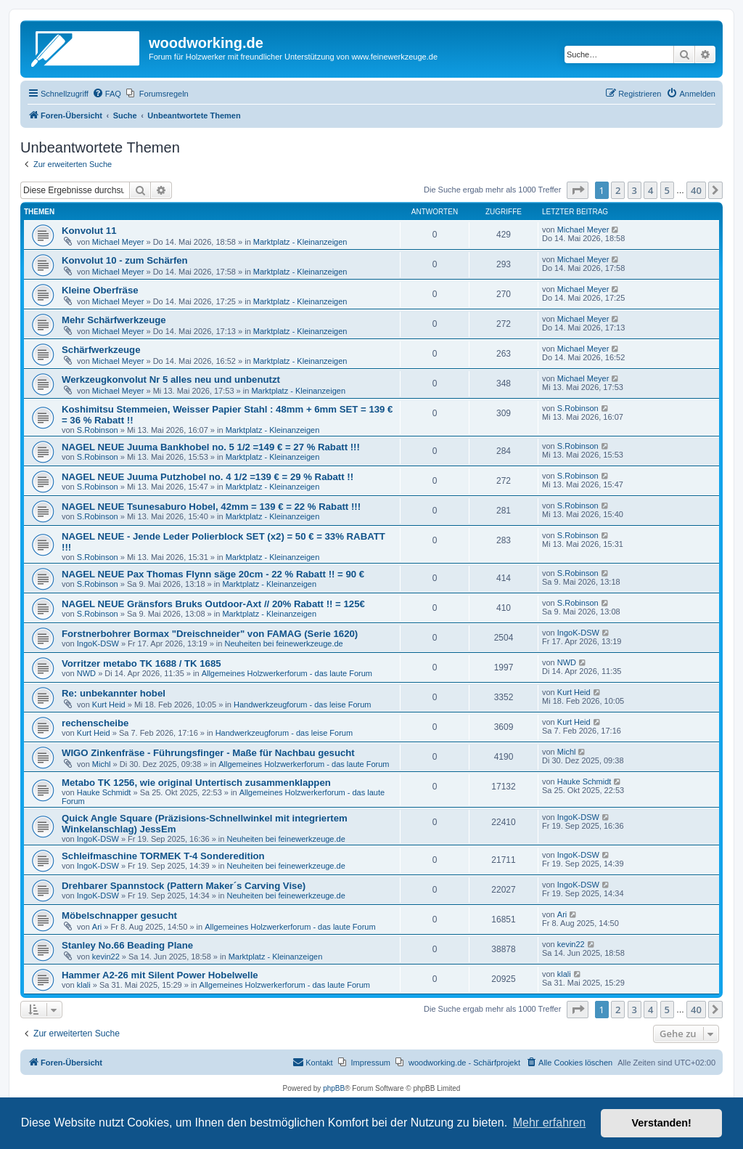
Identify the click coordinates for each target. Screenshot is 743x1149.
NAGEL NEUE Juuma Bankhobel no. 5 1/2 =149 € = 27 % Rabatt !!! (211, 447)
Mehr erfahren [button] (549, 1122)
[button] (577, 190)
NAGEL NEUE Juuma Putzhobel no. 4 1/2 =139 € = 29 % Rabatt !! (207, 476)
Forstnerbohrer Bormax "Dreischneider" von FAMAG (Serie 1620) (210, 633)
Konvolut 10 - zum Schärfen (125, 260)
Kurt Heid (109, 704)
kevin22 (106, 956)
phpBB (334, 1088)
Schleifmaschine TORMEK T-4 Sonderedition (163, 855)
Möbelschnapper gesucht (119, 915)
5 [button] (667, 190)
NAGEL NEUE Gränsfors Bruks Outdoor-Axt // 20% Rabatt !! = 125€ (213, 603)
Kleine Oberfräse (100, 290)
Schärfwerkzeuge (101, 349)
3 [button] (634, 190)
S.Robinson (97, 430)
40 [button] (696, 190)
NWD (86, 673)
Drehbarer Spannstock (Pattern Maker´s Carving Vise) (183, 885)
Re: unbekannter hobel (113, 693)
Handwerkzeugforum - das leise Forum (303, 704)
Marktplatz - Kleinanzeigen (300, 241)
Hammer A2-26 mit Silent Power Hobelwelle (160, 975)
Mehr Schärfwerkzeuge (114, 319)
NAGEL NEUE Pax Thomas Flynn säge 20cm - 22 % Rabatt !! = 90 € (213, 574)
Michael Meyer (118, 241)
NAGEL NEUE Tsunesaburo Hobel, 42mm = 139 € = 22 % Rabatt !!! (211, 506)
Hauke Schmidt (104, 792)
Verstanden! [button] (661, 1123)
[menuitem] (106, 93)
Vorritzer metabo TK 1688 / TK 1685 (141, 663)
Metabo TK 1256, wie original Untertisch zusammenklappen (196, 782)
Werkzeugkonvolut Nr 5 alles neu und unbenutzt (171, 379)
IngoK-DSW (98, 643)
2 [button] (617, 190)
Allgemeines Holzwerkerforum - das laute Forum (287, 673)
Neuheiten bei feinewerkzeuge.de (283, 643)
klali (84, 984)
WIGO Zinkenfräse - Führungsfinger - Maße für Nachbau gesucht (208, 752)
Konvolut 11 (89, 230)
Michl (101, 764)
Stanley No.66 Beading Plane (127, 945)
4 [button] (650, 190)
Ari (97, 926)
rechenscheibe (95, 723)
